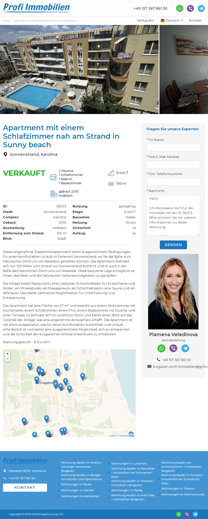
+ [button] (8, 354)
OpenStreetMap (127, 435)
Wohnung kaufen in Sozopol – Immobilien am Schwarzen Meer (182, 479)
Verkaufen (145, 20)
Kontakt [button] (24, 487)
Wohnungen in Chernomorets (183, 494)
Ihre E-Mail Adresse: (164, 157)
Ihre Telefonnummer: (166, 174)
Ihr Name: (156, 140)
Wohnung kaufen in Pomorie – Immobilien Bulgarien (133, 483)
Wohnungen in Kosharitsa (80, 496)
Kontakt (195, 20)
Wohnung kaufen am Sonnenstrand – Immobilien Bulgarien (181, 467)
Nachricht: (157, 191)
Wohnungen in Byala (76, 484)
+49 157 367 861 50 (150, 8)
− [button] (8, 359)
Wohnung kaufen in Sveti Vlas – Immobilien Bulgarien (132, 497)
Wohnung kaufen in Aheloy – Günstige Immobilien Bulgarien (82, 467)
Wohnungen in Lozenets (129, 463)
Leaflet (112, 435)
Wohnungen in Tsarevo (178, 488)
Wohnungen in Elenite (77, 490)
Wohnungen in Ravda (126, 490)
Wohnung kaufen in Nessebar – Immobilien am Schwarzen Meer (132, 473)
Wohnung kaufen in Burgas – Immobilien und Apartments (82, 477)
